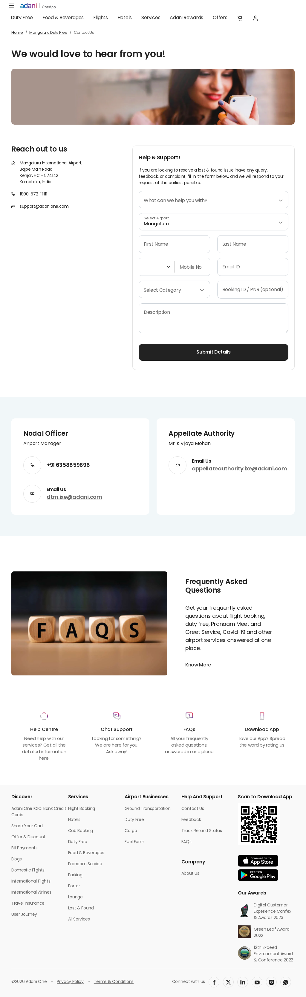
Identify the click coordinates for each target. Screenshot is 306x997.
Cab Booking (80, 831)
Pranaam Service (85, 864)
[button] (239, 18)
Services (150, 18)
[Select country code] (155, 266)
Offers (220, 18)
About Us (190, 873)
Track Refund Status (201, 831)
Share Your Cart (27, 826)
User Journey (24, 914)
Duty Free (22, 18)
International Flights (30, 881)
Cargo (131, 831)
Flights (100, 18)
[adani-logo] (38, 6)
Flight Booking (81, 808)
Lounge (75, 897)
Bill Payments (24, 848)
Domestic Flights (28, 870)
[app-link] (258, 861)
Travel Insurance (28, 903)
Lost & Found (81, 908)
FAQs (186, 842)
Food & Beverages (63, 18)
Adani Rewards (186, 18)
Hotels (124, 18)
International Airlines (31, 892)
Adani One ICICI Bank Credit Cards (38, 812)
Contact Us (192, 808)
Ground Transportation (147, 808)
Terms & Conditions (114, 982)
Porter (74, 886)
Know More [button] (198, 665)
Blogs (16, 859)
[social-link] (214, 982)
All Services (79, 919)
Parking (75, 875)
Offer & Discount (28, 837)
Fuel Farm (134, 842)
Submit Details (213, 352)
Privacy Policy (70, 982)
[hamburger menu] (11, 6)
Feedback (191, 819)
